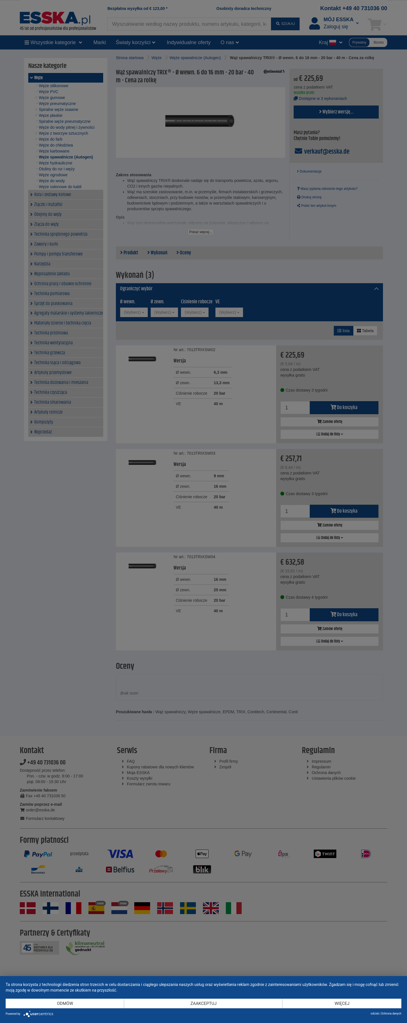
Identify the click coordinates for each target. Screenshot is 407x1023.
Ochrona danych (391, 1013)
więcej (342, 1003)
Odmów (65, 1003)
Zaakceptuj (203, 1003)
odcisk (375, 1013)
